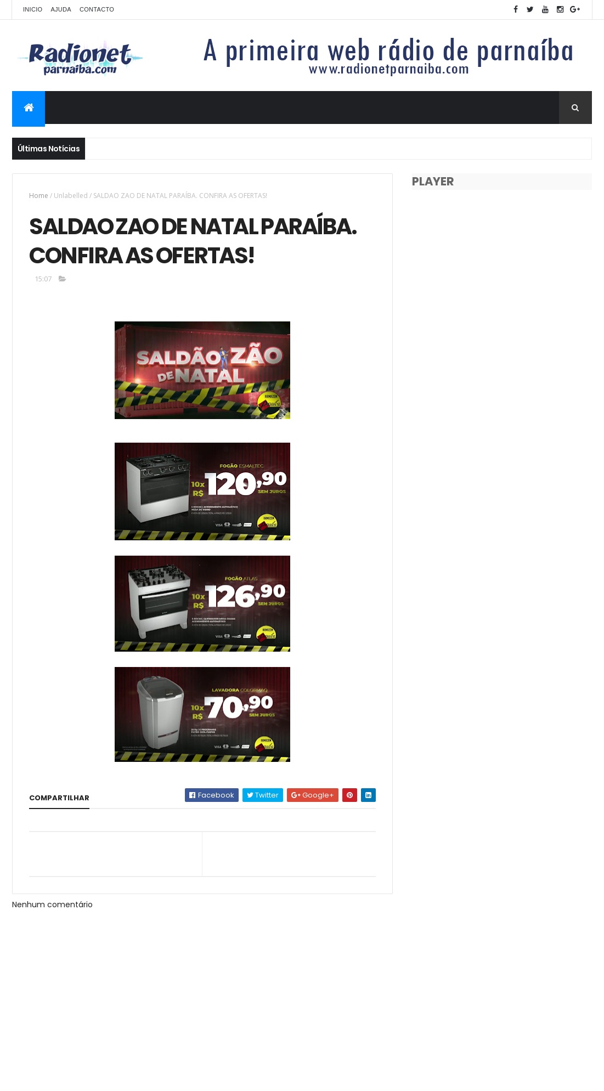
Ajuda (60, 9)
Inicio (32, 9)
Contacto (97, 9)
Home (38, 195)
